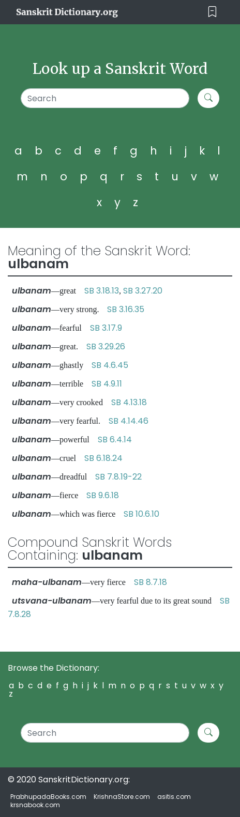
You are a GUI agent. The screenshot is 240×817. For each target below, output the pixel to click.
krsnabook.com (35, 804)
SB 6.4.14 (115, 439)
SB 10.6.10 (141, 514)
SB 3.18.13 (101, 291)
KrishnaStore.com (122, 796)
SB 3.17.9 (106, 328)
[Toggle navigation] (212, 12)
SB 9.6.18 (102, 495)
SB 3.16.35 (125, 309)
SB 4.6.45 (110, 365)
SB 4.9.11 (107, 384)
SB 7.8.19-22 (118, 477)
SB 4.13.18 (129, 402)
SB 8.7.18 (150, 582)
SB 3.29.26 (105, 346)
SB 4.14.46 (128, 421)
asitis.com (174, 796)
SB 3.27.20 (142, 291)
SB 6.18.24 (103, 458)
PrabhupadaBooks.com (48, 796)
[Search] (105, 98)
